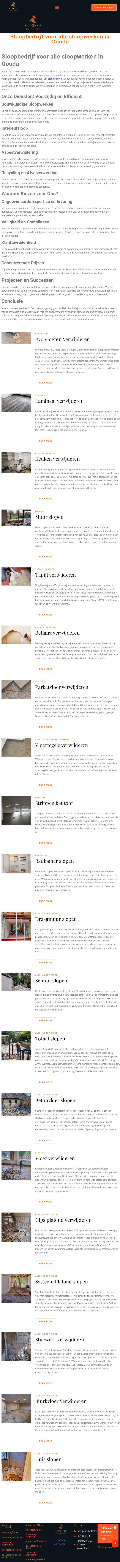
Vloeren (40, 395)
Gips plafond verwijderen (63, 1220)
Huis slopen (48, 1459)
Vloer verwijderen (55, 1158)
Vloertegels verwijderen (61, 745)
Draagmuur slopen (56, 919)
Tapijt (39, 569)
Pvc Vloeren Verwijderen (62, 339)
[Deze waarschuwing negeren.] (115, 1528)
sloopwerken (55, 78)
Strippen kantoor (54, 803)
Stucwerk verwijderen (59, 1339)
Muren (39, 511)
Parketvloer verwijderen (61, 687)
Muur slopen (49, 517)
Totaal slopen (50, 1038)
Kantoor (40, 797)
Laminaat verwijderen (59, 401)
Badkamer (41, 855)
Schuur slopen (51, 980)
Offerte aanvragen (106, 1547)
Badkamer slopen (54, 861)
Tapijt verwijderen (55, 575)
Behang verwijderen (57, 632)
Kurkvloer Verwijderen (61, 1401)
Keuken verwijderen (57, 459)
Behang (40, 627)
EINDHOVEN (41, 334)
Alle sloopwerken (46, 740)
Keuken (40, 453)
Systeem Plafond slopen (61, 1281)
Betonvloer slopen (55, 1100)
